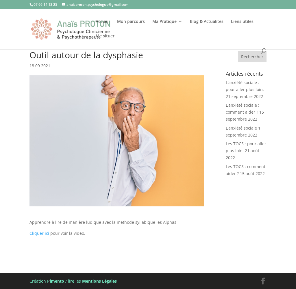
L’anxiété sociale (241, 128)
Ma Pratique (164, 21)
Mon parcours (131, 21)
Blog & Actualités (206, 21)
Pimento (55, 281)
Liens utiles (242, 21)
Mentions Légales (99, 281)
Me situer (105, 36)
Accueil (103, 21)
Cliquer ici (39, 233)
